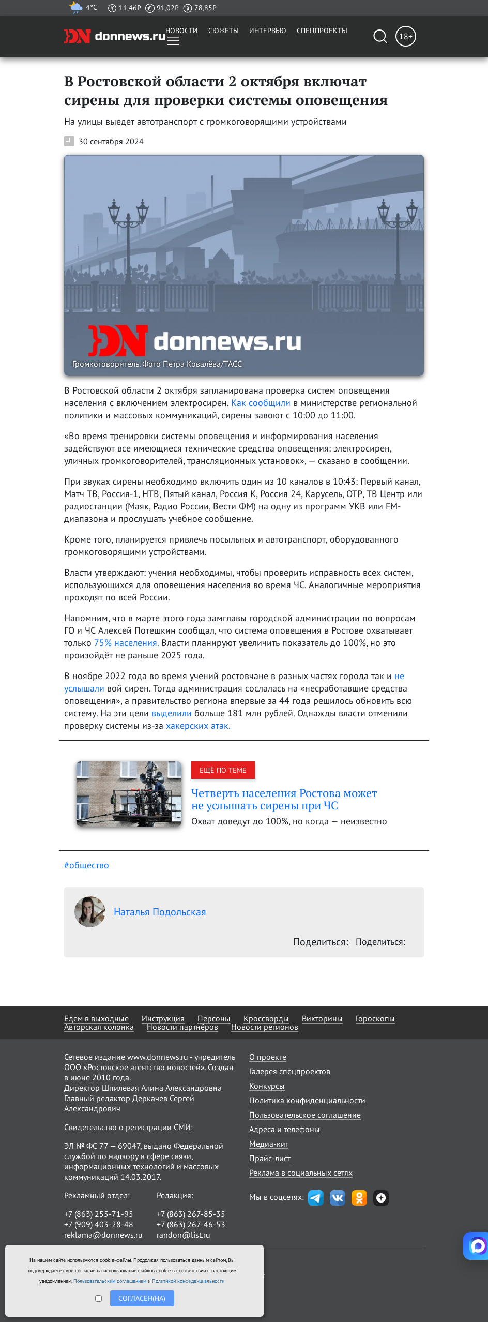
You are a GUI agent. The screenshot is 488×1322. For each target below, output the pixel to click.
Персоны (214, 1018)
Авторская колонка (99, 1026)
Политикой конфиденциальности (188, 1281)
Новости (181, 30)
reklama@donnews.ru (103, 1234)
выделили (171, 713)
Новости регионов (264, 1026)
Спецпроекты (322, 30)
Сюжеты (223, 30)
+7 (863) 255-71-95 (98, 1214)
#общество (86, 865)
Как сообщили (259, 403)
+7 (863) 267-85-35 (191, 1214)
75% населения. (126, 643)
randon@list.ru (183, 1234)
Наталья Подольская (140, 911)
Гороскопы (375, 1018)
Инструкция (163, 1018)
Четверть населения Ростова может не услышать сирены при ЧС (284, 799)
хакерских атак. (198, 725)
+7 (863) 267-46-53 (191, 1224)
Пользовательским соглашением (109, 1281)
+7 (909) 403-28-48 (98, 1224)
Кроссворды (266, 1018)
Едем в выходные (96, 1018)
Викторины (322, 1018)
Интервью (267, 30)
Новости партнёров (182, 1026)
